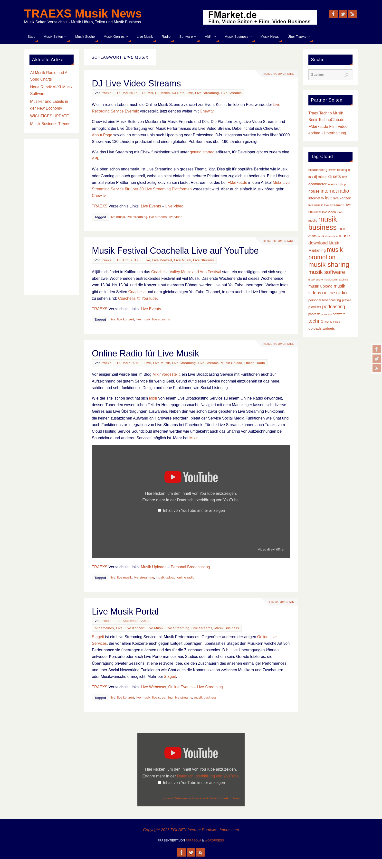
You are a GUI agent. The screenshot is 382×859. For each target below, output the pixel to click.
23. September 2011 (132, 621)
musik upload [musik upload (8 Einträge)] (320, 286)
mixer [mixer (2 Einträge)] (340, 212)
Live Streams (231, 93)
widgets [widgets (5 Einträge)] (329, 328)
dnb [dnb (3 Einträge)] (344, 177)
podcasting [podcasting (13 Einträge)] (333, 306)
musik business (205, 697)
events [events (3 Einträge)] (332, 184)
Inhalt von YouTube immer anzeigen (194, 510)
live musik (117, 217)
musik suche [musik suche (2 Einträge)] (315, 279)
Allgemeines (104, 628)
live (112, 319)
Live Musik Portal (125, 611)
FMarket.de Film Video (328, 126)
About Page (102, 135)
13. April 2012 (127, 260)
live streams (158, 217)
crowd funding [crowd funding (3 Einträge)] (337, 170)
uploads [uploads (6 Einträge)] (315, 328)
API (95, 159)
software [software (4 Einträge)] (339, 314)
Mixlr (153, 398)
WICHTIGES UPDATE (49, 116)
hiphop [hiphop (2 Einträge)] (342, 184)
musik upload (165, 577)
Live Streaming (207, 93)
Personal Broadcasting (190, 567)
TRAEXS (99, 206)
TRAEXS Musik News (83, 14)
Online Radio (254, 363)
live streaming (137, 217)
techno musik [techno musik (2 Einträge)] (332, 321)
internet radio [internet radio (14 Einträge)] (335, 191)
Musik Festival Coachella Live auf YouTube (175, 251)
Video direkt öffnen (271, 549)
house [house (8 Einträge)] (314, 191)
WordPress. (215, 840)
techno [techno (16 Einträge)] (316, 321)
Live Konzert (162, 260)
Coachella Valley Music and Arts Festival (186, 272)
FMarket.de (237, 182)
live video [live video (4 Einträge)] (329, 212)
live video (175, 217)
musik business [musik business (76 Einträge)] (322, 223)
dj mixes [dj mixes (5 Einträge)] (320, 177)
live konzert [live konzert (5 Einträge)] (342, 198)
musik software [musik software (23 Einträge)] (326, 272)
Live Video (174, 206)
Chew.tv (206, 111)
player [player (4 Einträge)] (346, 300)
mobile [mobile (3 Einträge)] (312, 220)
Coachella (136, 292)
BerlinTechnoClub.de (326, 120)
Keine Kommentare (278, 73)
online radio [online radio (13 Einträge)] (334, 292)
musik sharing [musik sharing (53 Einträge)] (328, 264)
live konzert (125, 319)
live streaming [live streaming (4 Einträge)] (334, 205)
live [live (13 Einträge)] (328, 197)
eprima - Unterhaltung (327, 133)
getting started (202, 152)
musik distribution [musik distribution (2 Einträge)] (328, 236)
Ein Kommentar (281, 601)
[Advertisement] (51, 217)
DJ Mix (147, 93)
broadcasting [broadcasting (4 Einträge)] (317, 170)
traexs (106, 93)
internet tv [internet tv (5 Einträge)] (316, 198)
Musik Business (226, 628)
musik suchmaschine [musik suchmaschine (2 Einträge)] (336, 279)
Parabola (193, 840)
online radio (185, 577)
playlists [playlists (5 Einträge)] (314, 307)
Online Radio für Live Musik (145, 353)
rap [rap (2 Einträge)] (330, 314)
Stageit (98, 637)
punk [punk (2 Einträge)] (324, 314)
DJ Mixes (162, 93)
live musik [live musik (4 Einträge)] (315, 205)
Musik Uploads (153, 567)
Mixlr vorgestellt (166, 374)
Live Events (151, 206)
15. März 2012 (127, 363)
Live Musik (182, 260)
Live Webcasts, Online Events (166, 687)
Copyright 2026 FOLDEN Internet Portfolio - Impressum (191, 830)
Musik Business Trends (50, 124)
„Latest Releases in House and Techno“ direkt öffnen (201, 798)
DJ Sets (178, 93)
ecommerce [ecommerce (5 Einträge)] (317, 184)
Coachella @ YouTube (137, 298)
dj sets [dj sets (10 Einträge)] (334, 176)
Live (189, 93)
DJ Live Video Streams (136, 83)
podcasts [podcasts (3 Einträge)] (314, 314)
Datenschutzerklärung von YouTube (208, 500)
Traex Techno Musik (325, 113)
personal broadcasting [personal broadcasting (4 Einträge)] (324, 300)
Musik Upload (231, 363)
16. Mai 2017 (126, 93)
